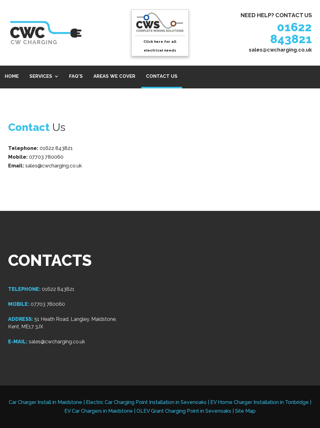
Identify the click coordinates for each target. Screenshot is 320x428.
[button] (44, 77)
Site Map (245, 411)
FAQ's (76, 76)
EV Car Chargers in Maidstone (98, 411)
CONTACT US (162, 76)
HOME (12, 76)
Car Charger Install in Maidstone (45, 402)
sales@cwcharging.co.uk (280, 50)
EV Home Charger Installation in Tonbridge (259, 402)
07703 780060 (46, 157)
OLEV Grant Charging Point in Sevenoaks (184, 411)
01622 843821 (291, 33)
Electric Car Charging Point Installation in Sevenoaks (146, 402)
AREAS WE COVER (114, 76)
